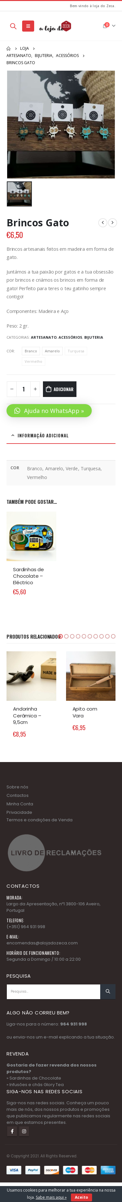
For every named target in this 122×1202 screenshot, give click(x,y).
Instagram (24, 1131)
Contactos (18, 795)
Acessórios (70, 337)
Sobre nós (17, 787)
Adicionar (63, 389)
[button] (49, 410)
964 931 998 (73, 1024)
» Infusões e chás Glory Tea (35, 1085)
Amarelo (52, 350)
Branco (31, 350)
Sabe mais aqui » (51, 1197)
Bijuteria (93, 337)
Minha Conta (20, 804)
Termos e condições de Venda (40, 820)
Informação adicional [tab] (43, 435)
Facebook (12, 1131)
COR (10, 350)
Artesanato (44, 337)
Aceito (81, 1197)
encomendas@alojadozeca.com (42, 943)
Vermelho (33, 361)
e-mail (51, 1037)
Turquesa (76, 350)
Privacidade (19, 812)
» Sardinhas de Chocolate (34, 1078)
